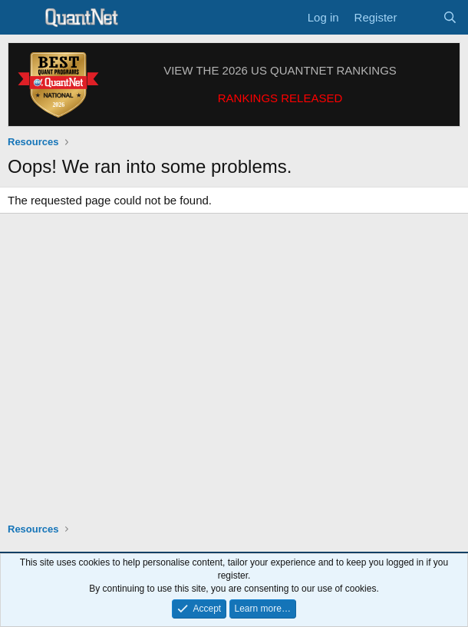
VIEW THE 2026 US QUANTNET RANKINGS (280, 70)
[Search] (450, 17)
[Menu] (21, 17)
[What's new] (419, 17)
